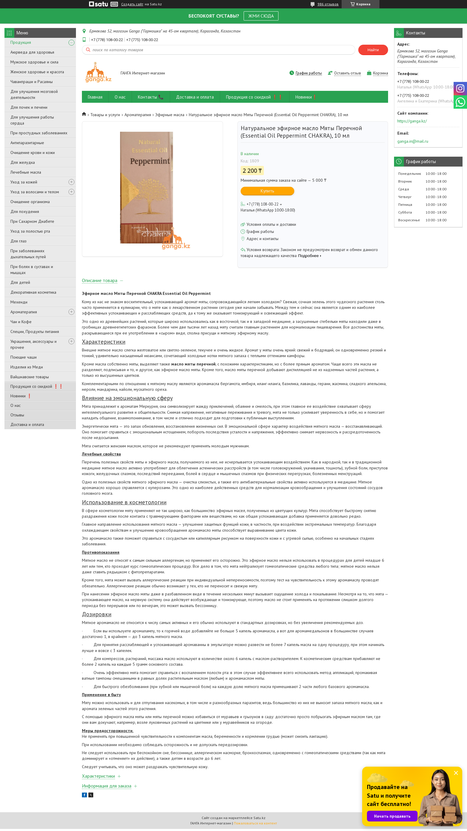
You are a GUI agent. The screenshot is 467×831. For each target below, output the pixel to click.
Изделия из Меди (26, 367)
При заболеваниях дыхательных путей (28, 253)
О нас (15, 405)
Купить (267, 191)
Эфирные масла (169, 114)
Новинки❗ (306, 97)
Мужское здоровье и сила (34, 62)
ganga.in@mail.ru (412, 141)
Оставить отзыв (347, 73)
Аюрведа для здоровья (32, 52)
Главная (95, 97)
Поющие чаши (23, 357)
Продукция (20, 42)
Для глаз (18, 241)
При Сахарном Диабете (32, 221)
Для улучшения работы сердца (32, 120)
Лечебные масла (25, 172)
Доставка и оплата (27, 424)
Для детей (20, 282)
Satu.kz (259, 820)
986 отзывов (328, 4)
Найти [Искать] (373, 50)
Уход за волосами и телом (34, 191)
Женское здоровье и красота (37, 71)
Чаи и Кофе (21, 321)
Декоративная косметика (33, 292)
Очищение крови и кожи (32, 152)
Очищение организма (30, 201)
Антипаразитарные (27, 142)
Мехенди (18, 302)
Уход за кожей (23, 182)
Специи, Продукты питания (34, 331)
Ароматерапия (23, 312)
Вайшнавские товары (29, 376)
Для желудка (22, 162)
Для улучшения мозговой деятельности (34, 94)
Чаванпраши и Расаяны (31, 81)
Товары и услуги (105, 114)
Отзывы (17, 415)
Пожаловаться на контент (255, 825)
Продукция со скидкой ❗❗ (36, 386)
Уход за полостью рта (30, 231)
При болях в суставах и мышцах (31, 269)
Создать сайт (132, 4)
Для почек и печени (28, 107)
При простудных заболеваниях (38, 133)
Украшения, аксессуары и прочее (33, 344)
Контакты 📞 (151, 97)
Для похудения (24, 211)
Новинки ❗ (21, 396)
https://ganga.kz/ (412, 121)
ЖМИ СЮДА (261, 16)
